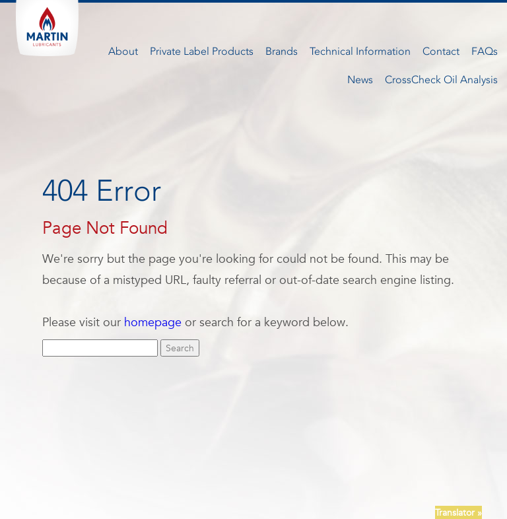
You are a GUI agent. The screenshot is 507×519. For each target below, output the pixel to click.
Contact (440, 51)
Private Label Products (202, 51)
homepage (153, 321)
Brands (281, 51)
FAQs (484, 51)
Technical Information (360, 51)
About (123, 51)
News (360, 79)
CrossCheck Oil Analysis (441, 79)
